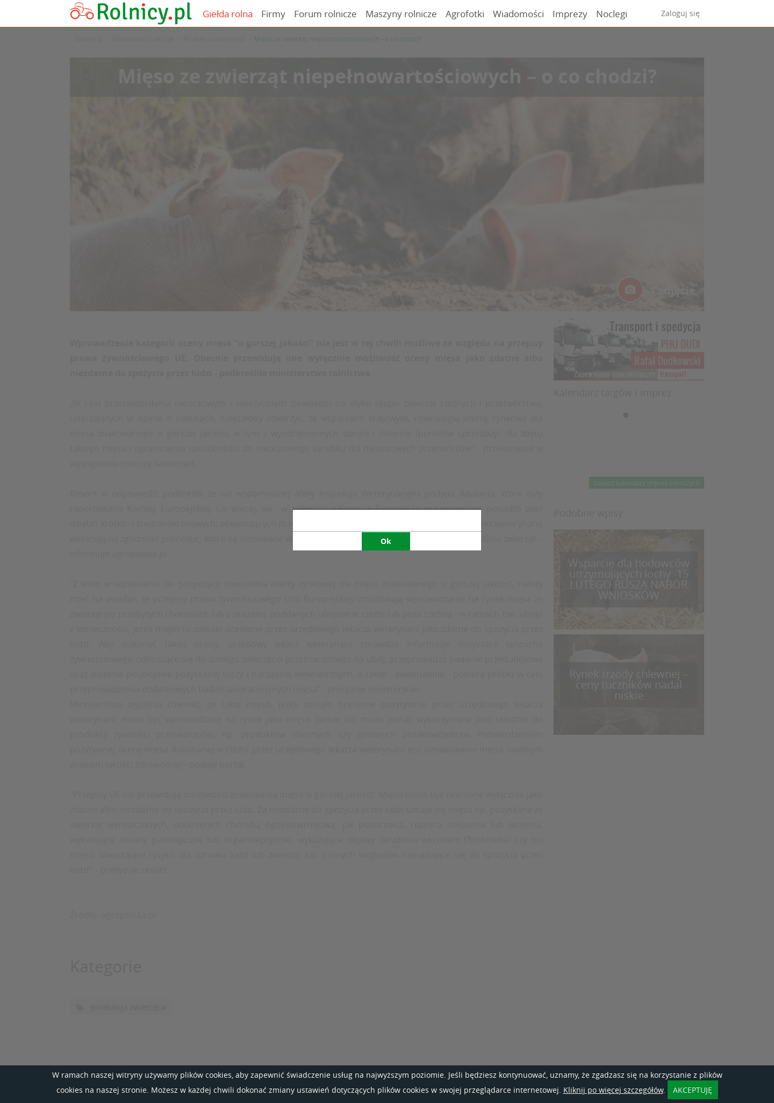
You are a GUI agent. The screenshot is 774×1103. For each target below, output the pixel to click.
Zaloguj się (680, 13)
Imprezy (570, 14)
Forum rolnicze (325, 14)
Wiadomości (518, 14)
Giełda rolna (228, 14)
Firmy (273, 14)
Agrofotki (465, 14)
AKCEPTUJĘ (692, 1090)
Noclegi (611, 14)
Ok (386, 373)
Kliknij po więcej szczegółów (613, 1090)
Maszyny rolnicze (401, 14)
